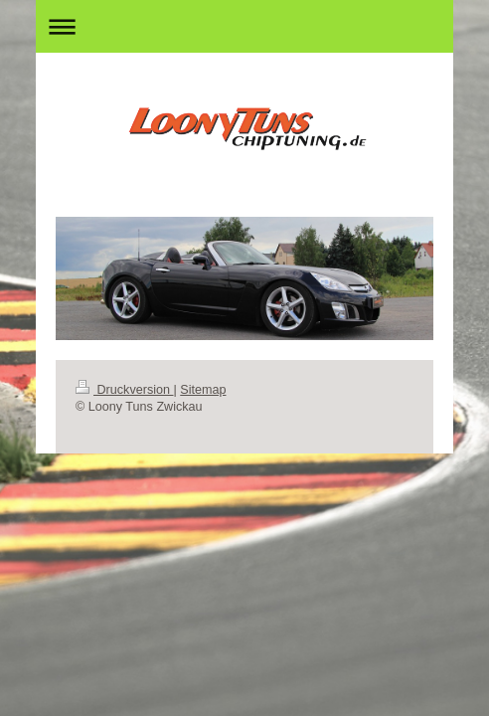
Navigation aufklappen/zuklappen (244, 26)
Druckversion (124, 390)
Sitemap (203, 390)
